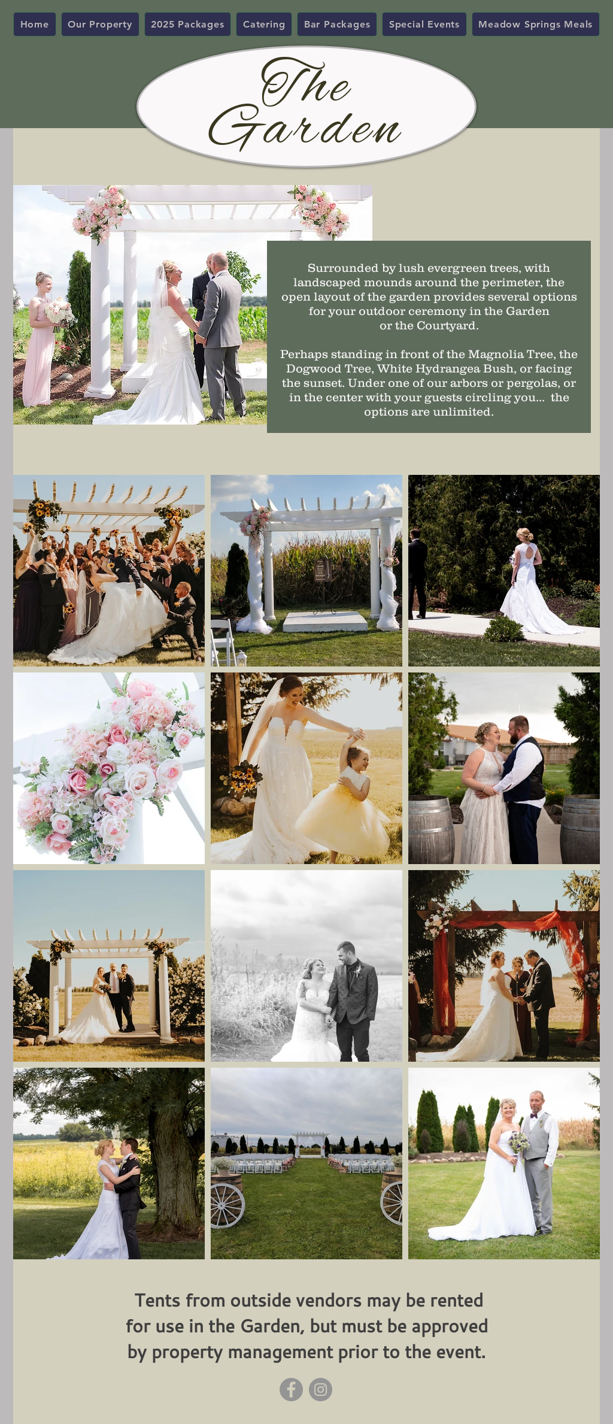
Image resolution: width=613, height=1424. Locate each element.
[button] (100, 24)
